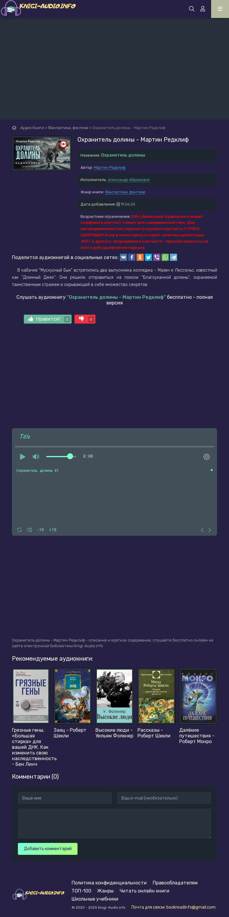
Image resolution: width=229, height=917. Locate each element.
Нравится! (49, 319)
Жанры (105, 891)
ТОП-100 (81, 891)
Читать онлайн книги (144, 891)
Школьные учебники (95, 899)
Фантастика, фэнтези (125, 192)
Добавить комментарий (48, 848)
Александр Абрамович (129, 179)
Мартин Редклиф (110, 167)
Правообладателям (175, 883)
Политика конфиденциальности (109, 883)
